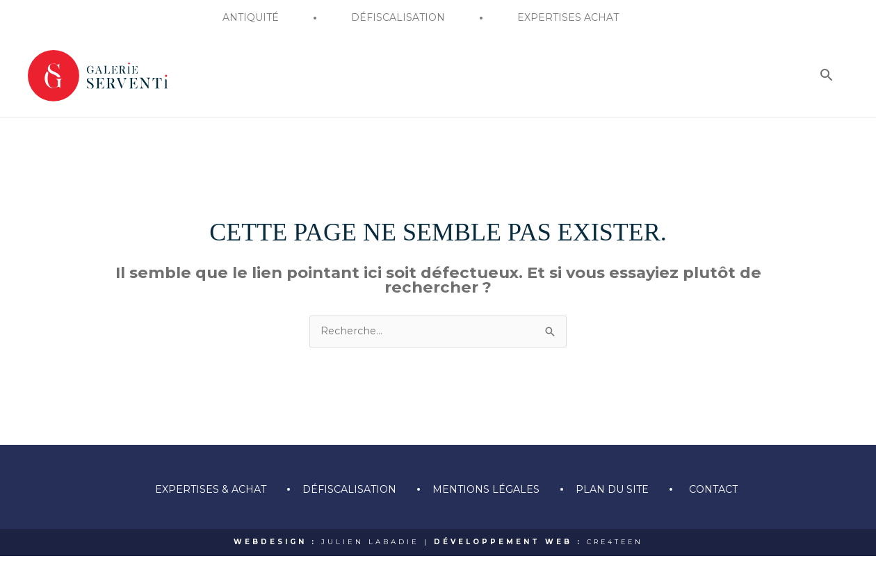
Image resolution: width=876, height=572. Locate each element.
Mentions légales (486, 505)
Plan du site (617, 505)
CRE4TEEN (614, 557)
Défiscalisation (345, 505)
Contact (722, 505)
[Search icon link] (826, 124)
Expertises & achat (202, 505)
